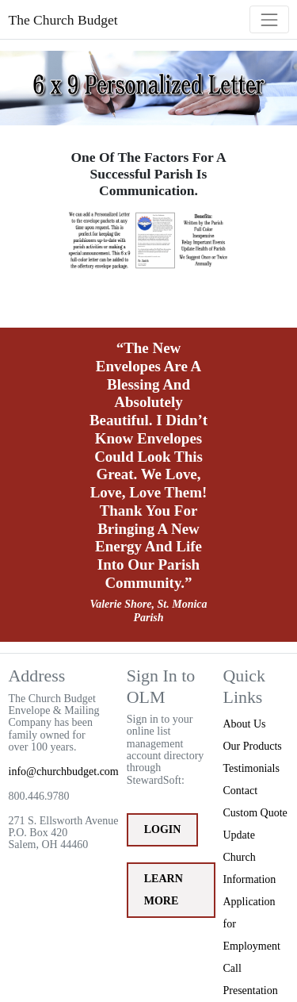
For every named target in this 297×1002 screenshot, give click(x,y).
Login (162, 829)
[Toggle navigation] (268, 19)
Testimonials (251, 768)
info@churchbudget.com (64, 771)
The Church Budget (63, 20)
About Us (244, 724)
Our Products (252, 746)
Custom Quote (255, 813)
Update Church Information (249, 857)
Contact (240, 791)
